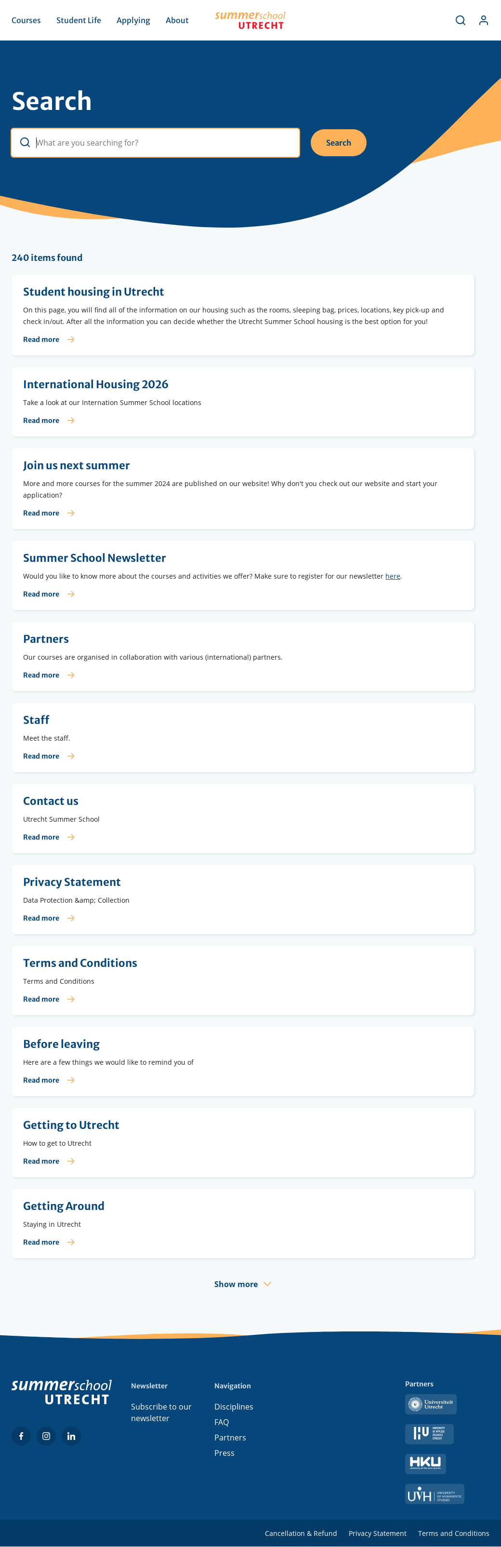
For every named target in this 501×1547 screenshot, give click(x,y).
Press (224, 1453)
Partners (230, 1437)
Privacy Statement (378, 1533)
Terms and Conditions (453, 1533)
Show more (236, 1284)
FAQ (221, 1422)
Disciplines (233, 1406)
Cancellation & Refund (301, 1533)
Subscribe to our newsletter (161, 1412)
